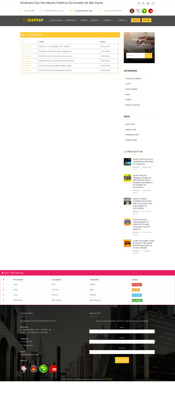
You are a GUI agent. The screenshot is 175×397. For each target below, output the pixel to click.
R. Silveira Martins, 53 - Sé (54, 11)
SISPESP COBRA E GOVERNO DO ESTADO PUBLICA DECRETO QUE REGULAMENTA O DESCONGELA (142, 203)
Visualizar (27, 46)
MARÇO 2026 (131, 129)
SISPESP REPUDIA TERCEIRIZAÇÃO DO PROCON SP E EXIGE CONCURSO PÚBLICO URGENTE (141, 224)
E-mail (122, 338)
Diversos (107, 20)
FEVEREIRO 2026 (132, 135)
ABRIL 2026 (130, 124)
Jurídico (84, 20)
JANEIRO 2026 (131, 140)
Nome (122, 327)
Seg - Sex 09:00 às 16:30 (112, 11)
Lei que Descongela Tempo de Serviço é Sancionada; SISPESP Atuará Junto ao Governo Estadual (143, 244)
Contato (122, 20)
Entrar (146, 20)
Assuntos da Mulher (133, 78)
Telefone (122, 348)
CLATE (128, 84)
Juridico (128, 99)
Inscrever (122, 360)
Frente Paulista (131, 89)
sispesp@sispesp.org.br (84, 11)
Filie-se (135, 20)
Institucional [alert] (56, 20)
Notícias (95, 20)
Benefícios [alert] (71, 20)
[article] (138, 3)
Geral (128, 94)
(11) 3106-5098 (29, 11)
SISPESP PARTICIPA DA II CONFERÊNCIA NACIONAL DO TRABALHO (143, 161)
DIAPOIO (109, 379)
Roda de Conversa (133, 105)
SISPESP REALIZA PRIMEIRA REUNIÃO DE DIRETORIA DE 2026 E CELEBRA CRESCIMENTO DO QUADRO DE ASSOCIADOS (143, 181)
